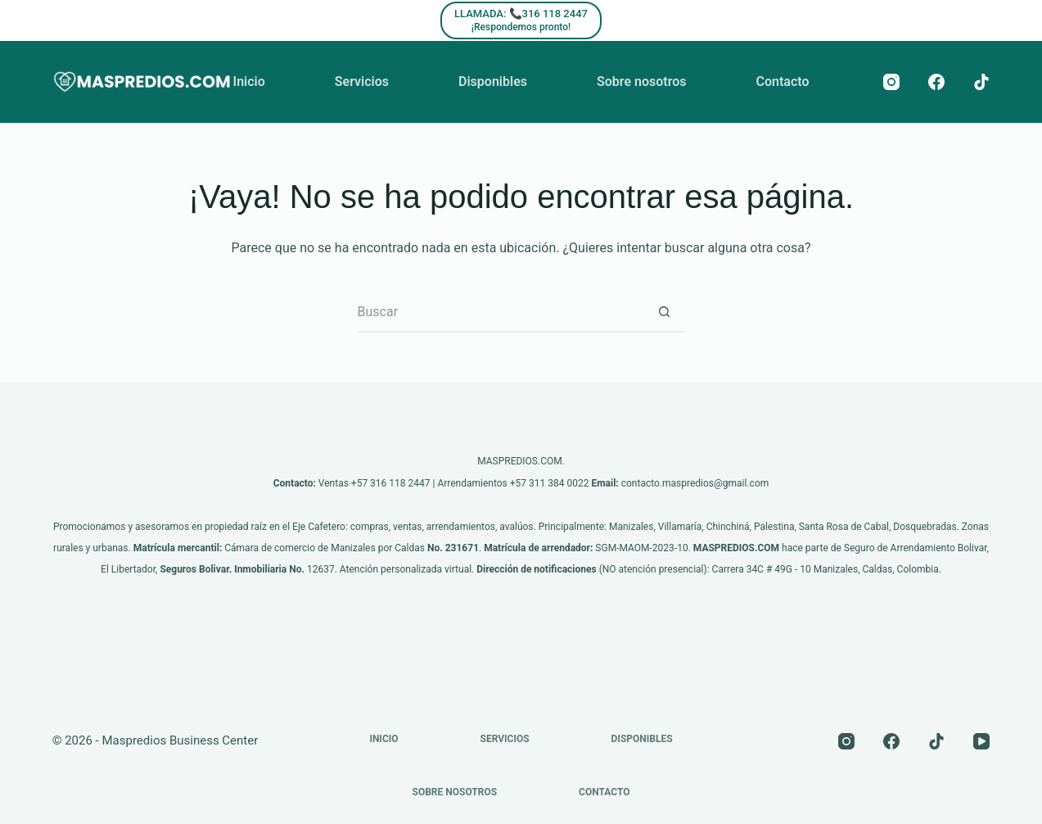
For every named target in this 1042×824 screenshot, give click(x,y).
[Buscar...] (501, 312)
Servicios (362, 81)
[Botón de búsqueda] (664, 312)
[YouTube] (981, 741)
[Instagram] (891, 82)
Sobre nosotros (641, 81)
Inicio (249, 81)
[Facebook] (936, 82)
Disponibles (492, 81)
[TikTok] (981, 82)
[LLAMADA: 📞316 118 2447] (521, 20)
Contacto (782, 81)
